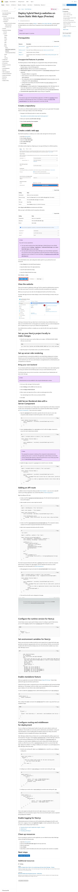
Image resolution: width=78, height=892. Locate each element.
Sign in (75, 1)
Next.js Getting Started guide (50, 54)
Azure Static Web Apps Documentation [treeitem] (6, 13)
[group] (40, 476)
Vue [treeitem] (5, 56)
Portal (64, 5)
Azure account (21, 46)
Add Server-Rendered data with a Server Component (69, 23)
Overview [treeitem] (5, 32)
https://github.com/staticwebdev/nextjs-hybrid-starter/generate (34, 116)
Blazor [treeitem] (5, 37)
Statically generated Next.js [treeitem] (10, 52)
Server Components (24, 410)
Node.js (20, 52)
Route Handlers (43, 490)
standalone (52, 97)
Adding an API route (67, 24)
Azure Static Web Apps (47, 23)
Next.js (35, 23)
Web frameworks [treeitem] (8, 25)
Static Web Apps (28, 9)
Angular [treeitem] (5, 35)
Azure (23, 9)
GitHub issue (23, 829)
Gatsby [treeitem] (5, 39)
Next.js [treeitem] (6, 47)
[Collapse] (15, 8)
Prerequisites (65, 11)
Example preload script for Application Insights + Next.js (32, 827)
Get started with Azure (71, 5)
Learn (19, 9)
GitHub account (22, 50)
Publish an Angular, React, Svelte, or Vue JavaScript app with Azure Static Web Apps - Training (36, 867)
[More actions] (59, 9)
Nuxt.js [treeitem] (5, 54)
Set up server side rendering (68, 20)
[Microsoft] (2, 1)
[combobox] (8, 11)
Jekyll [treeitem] (5, 42)
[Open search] (72, 2)
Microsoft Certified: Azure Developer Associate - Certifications (30, 873)
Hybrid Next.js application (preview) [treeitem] (10, 50)
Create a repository (66, 13)
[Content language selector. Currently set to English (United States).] (7, 890)
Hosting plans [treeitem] (6, 19)
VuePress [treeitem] (6, 57)
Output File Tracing (46, 680)
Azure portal (27, 136)
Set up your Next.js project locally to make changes (69, 18)
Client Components (48, 492)
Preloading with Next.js (25, 830)
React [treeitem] (5, 44)
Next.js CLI (21, 54)
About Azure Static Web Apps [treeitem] (9, 18)
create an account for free (48, 50)
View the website (66, 16)
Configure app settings (24, 855)
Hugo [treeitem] (5, 40)
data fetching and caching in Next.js (33, 459)
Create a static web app (67, 14)
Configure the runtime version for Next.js (69, 27)
